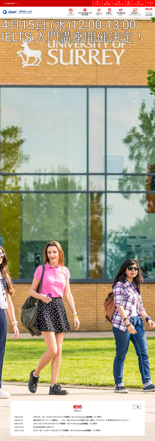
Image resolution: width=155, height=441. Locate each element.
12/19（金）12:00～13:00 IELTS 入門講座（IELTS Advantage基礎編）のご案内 (66, 430)
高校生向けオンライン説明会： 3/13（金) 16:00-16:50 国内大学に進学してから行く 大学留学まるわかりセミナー (81, 420)
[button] (77, 229)
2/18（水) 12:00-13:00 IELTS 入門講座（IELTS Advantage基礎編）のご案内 (65, 423)
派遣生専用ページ (11, 3)
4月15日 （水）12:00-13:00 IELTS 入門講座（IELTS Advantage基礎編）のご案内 (67, 417)
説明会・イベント (109, 12)
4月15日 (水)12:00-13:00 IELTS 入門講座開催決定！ (73, 31)
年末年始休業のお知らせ (43, 427)
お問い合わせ (119, 3)
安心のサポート (99, 12)
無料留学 (135, 12)
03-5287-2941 (138, 3)
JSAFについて (70, 12)
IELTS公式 (149, 12)
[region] (77, 229)
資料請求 (107, 3)
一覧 (137, 407)
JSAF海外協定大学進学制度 (85, 12)
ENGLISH (150, 4)
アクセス (97, 3)
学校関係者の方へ (121, 12)
